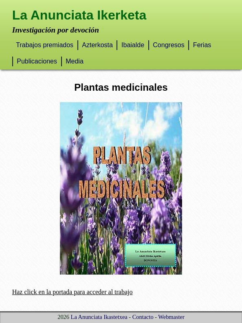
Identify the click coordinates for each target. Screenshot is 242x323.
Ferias (202, 44)
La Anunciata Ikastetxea (99, 317)
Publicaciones (37, 61)
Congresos (168, 44)
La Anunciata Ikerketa (79, 15)
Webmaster (171, 317)
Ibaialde (132, 44)
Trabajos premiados (44, 44)
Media (75, 61)
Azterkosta (97, 44)
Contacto (143, 317)
